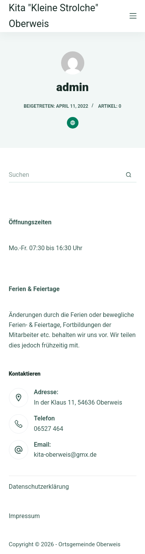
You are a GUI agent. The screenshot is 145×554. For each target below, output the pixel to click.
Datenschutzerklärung (39, 486)
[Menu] (133, 15)
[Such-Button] (128, 175)
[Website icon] (72, 123)
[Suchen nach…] (65, 175)
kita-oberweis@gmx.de (65, 454)
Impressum (24, 516)
